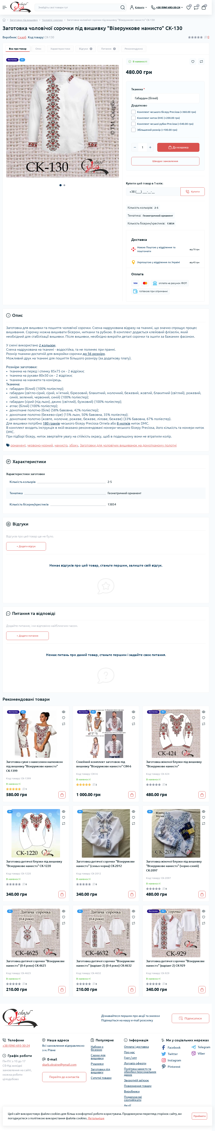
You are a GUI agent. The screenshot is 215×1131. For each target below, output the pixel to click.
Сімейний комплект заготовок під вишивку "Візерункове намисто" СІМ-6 (103, 764)
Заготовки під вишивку (24, 20)
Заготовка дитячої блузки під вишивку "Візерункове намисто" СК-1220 (34, 864)
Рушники (97, 1063)
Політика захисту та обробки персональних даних (140, 1071)
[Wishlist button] (192, 61)
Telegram (200, 1047)
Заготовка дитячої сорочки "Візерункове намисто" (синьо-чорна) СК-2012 (105, 864)
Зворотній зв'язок (136, 1080)
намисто (61, 445)
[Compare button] (201, 61)
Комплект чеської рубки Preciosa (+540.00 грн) (164, 124)
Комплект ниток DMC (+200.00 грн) (157, 118)
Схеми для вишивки (98, 1056)
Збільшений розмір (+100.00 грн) (156, 130)
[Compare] (63, 723)
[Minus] (134, 147)
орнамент (18, 445)
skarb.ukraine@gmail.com (59, 1064)
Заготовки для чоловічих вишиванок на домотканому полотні (128, 445)
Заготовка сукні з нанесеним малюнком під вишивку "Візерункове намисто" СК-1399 (34, 766)
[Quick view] (63, 711)
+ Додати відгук (26, 546)
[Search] (123, 7)
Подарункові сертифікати (133, 1098)
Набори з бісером (97, 1048)
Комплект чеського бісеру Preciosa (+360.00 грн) (165, 112)
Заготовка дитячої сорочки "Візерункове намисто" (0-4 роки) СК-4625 (35, 963)
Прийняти (199, 1116)
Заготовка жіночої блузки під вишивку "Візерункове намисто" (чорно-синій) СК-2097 (174, 866)
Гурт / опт (130, 1057)
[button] (60, 185)
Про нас (129, 1052)
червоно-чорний (40, 445)
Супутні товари (101, 1077)
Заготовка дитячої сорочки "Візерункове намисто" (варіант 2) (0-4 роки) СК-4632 (105, 963)
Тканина (138, 89)
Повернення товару (138, 1086)
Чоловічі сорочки (52, 20)
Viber (198, 1053)
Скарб (22, 37)
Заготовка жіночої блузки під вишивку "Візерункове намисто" (174, 764)
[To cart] (62, 794)
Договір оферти (135, 1063)
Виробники (132, 1091)
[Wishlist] (63, 717)
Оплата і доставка (136, 1046)
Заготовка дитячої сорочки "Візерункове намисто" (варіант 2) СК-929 (175, 963)
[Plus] (150, 147)
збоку (73, 445)
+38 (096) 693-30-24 (16, 1045)
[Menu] (5, 7)
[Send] (192, 191)
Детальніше (96, 1118)
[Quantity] (142, 147)
